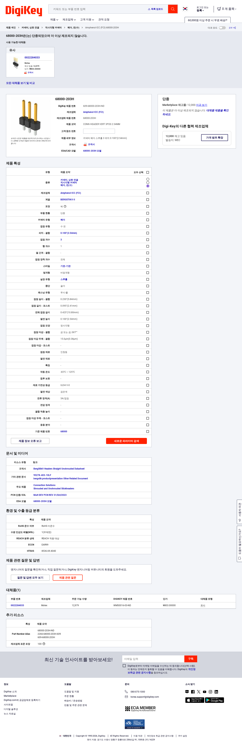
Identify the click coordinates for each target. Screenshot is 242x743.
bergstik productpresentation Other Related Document (60, 478)
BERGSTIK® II (67, 199)
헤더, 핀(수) (73, 27)
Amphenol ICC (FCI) (93, 112)
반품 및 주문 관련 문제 (75, 705)
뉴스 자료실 (10, 713)
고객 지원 (85, 19)
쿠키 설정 (182, 736)
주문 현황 (69, 696)
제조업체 (68, 19)
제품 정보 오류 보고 (30, 440)
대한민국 (65, 736)
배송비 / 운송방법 (73, 700)
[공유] (232, 28)
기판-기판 (65, 266)
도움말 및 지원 (71, 691)
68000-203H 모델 (92, 151)
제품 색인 (11, 27)
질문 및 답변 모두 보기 (30, 577)
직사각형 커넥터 (53, 27)
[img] (24, 11)
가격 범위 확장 (214, 137)
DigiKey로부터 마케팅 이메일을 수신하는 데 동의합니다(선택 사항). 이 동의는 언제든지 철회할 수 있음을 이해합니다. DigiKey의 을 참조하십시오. (161, 669)
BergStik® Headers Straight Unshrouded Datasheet (59, 468)
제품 (53, 19)
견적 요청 (103, 19)
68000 (63, 431)
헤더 (62, 219)
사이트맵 (8, 704)
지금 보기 (201, 104)
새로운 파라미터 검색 (126, 440)
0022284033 (32, 57)
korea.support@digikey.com (142, 697)
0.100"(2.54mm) (68, 233)
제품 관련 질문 (67, 577)
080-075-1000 (135, 692)
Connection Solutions (44, 485)
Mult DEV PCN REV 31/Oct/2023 (50, 495)
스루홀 (63, 279)
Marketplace (10, 696)
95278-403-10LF (42, 475)
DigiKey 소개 (10, 691)
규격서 (89, 144)
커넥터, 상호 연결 (30, 27)
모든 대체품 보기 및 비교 (20, 82)
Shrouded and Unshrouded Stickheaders (53, 488)
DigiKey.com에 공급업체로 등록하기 (22, 700)
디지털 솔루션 (11, 709)
